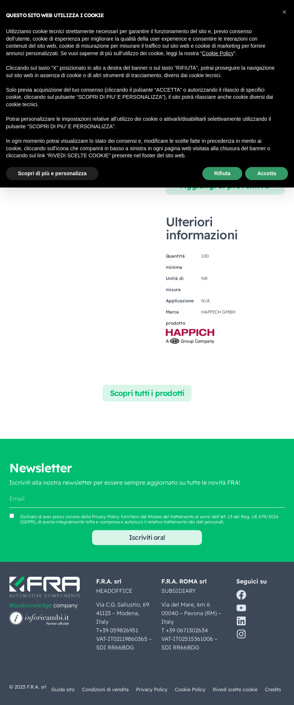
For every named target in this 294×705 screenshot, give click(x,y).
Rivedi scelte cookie (235, 689)
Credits (273, 689)
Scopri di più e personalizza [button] (52, 173)
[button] (284, 12)
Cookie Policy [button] (218, 53)
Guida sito (61, 689)
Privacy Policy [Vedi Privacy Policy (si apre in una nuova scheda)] (106, 516)
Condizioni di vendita (105, 689)
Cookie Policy (190, 689)
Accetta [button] (266, 173)
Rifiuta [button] (222, 173)
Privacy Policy (151, 689)
